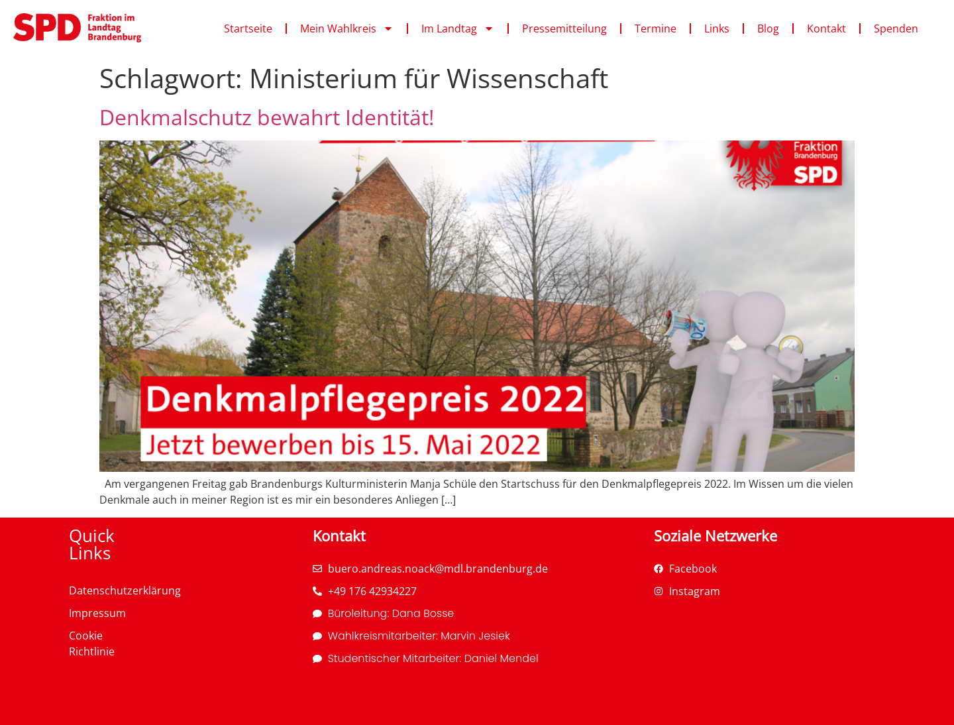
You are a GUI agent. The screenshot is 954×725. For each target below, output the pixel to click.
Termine (655, 28)
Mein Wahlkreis (347, 28)
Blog (768, 28)
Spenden (896, 28)
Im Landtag (457, 28)
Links (716, 28)
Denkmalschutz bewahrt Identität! (266, 117)
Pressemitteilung (564, 28)
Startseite (248, 28)
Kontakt (826, 28)
